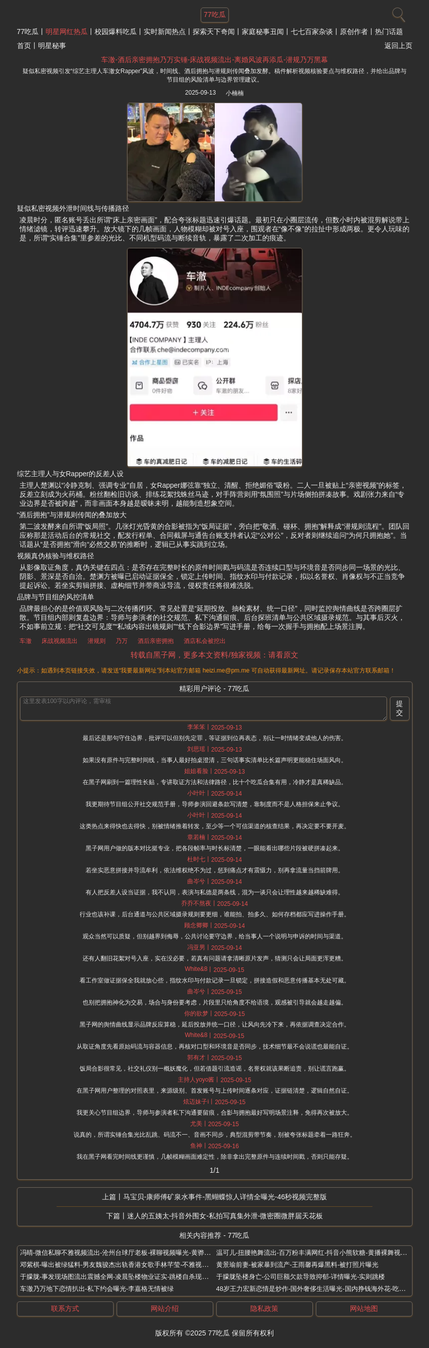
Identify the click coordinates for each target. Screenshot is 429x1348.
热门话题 (389, 32)
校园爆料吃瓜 (116, 32)
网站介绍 (165, 1308)
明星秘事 (52, 46)
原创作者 (354, 32)
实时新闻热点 (165, 32)
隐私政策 (264, 1308)
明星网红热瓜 (67, 32)
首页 (24, 46)
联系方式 (65, 1308)
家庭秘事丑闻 (263, 32)
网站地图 (364, 1308)
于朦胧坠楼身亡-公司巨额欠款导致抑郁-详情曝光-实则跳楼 (300, 1276)
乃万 (122, 640)
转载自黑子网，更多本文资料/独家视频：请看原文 (214, 654)
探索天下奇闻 (214, 32)
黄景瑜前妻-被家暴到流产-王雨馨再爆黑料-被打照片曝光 (297, 1264)
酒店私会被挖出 (205, 640)
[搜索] (397, 13)
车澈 (26, 640)
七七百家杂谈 (312, 32)
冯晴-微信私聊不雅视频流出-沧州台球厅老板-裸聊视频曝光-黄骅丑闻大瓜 (125, 1252)
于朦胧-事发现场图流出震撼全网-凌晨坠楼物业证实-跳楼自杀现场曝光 (121, 1276)
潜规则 (97, 640)
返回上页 (398, 46)
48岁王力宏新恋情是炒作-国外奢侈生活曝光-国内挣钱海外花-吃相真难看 (320, 1288)
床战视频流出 (60, 640)
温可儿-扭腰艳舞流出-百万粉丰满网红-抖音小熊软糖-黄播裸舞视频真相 (318, 1252)
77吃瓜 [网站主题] (215, 15)
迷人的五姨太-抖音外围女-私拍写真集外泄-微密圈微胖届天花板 (225, 1216)
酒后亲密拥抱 (156, 640)
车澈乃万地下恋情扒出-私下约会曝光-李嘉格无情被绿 (97, 1288)
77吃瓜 (28, 32)
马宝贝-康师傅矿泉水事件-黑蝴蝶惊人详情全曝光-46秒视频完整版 (225, 1197)
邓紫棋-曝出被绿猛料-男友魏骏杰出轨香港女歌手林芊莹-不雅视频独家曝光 (127, 1264)
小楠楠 (235, 93)
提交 (399, 708)
